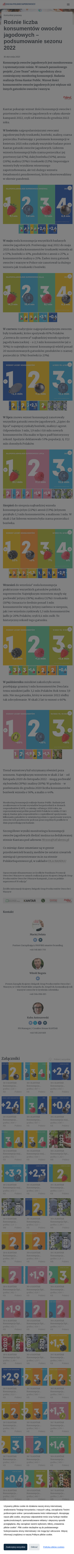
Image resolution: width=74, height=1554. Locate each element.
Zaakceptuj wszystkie (15, 1547)
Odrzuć (34, 1547)
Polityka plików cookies (53, 1547)
